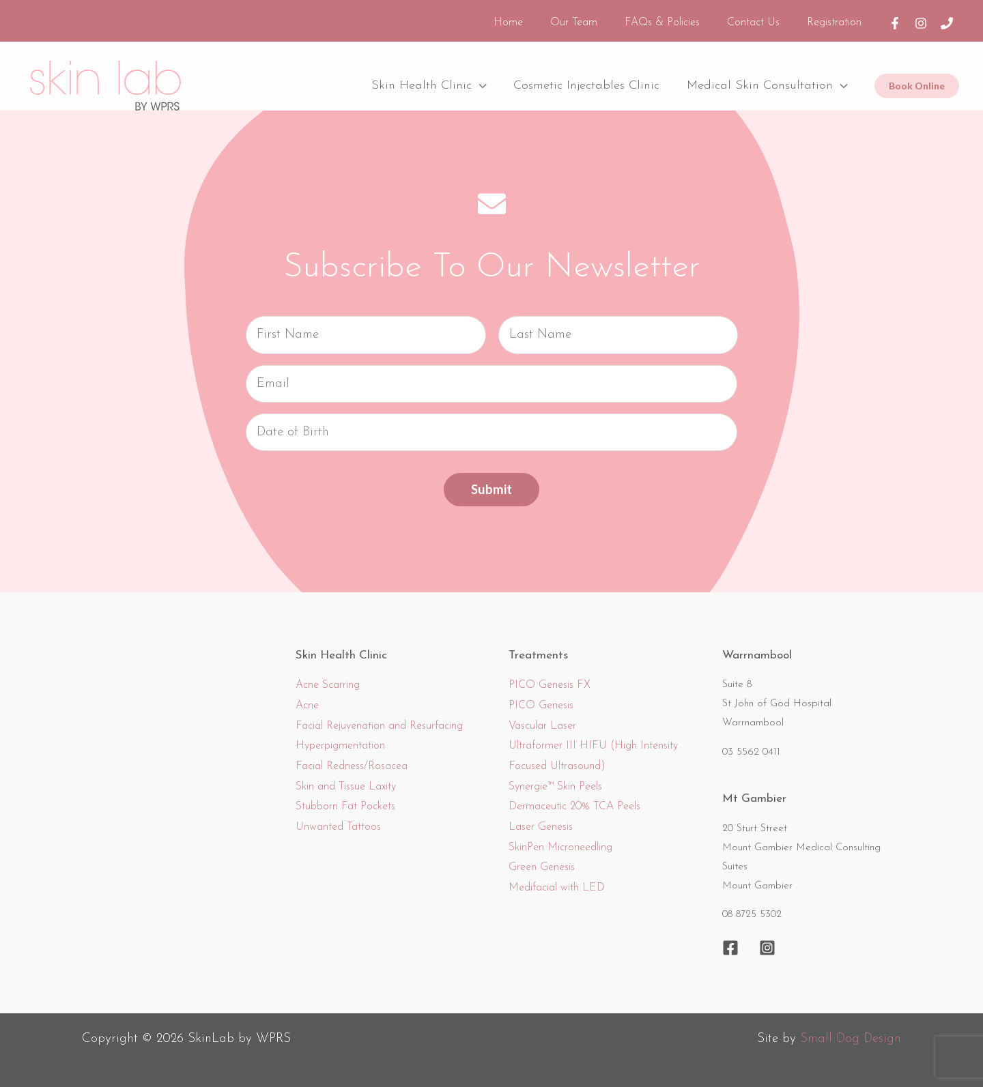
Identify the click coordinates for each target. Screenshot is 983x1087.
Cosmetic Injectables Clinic (590, 76)
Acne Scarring (328, 676)
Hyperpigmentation (340, 737)
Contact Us (761, 18)
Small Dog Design (850, 1030)
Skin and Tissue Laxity (346, 777)
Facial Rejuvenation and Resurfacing (379, 717)
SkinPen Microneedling (560, 838)
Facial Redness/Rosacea (352, 758)
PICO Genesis (541, 696)
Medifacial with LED (557, 879)
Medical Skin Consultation (761, 76)
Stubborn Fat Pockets (345, 798)
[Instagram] (921, 18)
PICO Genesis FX (549, 676)
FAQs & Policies (675, 18)
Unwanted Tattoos (338, 818)
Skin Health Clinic (428, 76)
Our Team (592, 18)
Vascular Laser (542, 717)
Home (532, 18)
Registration (837, 18)
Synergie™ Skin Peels (555, 777)
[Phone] (947, 18)
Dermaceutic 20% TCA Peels (574, 798)
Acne (307, 696)
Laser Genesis (541, 818)
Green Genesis (542, 859)
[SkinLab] (105, 76)
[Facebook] (895, 18)
